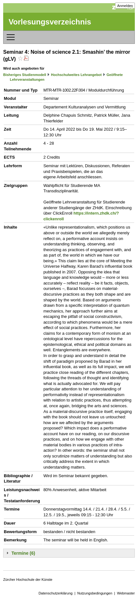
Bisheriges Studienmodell (24, 75)
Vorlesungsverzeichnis (50, 21)
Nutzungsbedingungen (94, 593)
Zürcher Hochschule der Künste (27, 579)
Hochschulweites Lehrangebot (76, 75)
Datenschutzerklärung (55, 593)
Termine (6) (23, 553)
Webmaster (126, 593)
